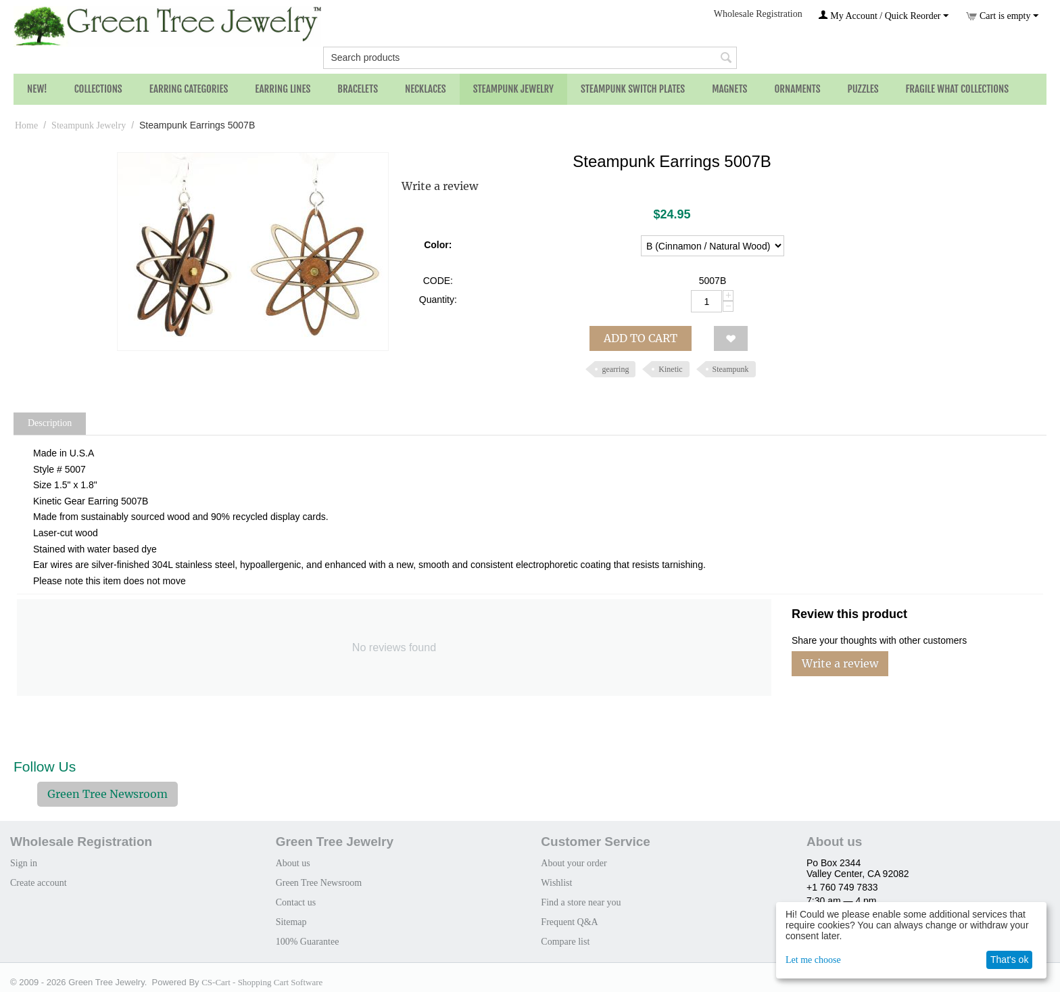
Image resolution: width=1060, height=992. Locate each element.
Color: (438, 244)
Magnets (729, 88)
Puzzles (863, 88)
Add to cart (640, 338)
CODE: (438, 280)
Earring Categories (188, 88)
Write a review (440, 186)
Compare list (565, 942)
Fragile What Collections (957, 88)
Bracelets (357, 88)
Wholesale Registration (758, 14)
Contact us (296, 902)
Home (26, 125)
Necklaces (425, 88)
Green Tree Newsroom (107, 794)
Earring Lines (282, 88)
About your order (573, 863)
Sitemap (291, 922)
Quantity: (438, 299)
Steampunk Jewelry (513, 88)
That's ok (1009, 959)
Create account (38, 883)
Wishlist (556, 883)
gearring (615, 369)
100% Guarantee (307, 942)
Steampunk (731, 369)
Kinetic (670, 369)
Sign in (23, 863)
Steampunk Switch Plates (633, 88)
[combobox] (529, 58)
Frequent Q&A (569, 922)
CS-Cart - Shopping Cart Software (261, 982)
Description (50, 423)
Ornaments (797, 88)
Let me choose (813, 960)
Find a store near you (581, 902)
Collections (98, 88)
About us (293, 863)
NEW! (37, 88)
